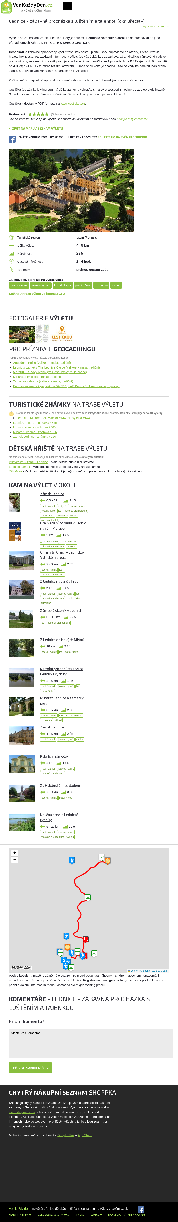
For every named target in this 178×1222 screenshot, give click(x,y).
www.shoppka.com (22, 1112)
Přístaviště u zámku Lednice (28, 462)
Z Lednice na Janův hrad (59, 581)
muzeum (71, 546)
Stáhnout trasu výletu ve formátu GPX (37, 293)
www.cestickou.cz (73, 103)
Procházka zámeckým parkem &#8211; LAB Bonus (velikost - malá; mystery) (66, 386)
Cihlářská (15, 471)
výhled (116, 285)
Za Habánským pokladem (60, 785)
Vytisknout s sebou (156, 26)
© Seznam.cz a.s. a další (154, 970)
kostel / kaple (62, 285)
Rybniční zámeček (54, 756)
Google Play (65, 1135)
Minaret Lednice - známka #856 (35, 432)
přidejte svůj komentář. (132, 119)
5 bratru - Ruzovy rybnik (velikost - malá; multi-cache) (50, 372)
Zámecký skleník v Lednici (60, 610)
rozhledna (101, 285)
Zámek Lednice (52, 494)
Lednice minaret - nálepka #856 (35, 422)
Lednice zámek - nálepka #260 (34, 427)
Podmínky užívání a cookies (126, 1215)
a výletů (62, 1215)
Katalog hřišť (47, 1215)
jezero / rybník (41, 285)
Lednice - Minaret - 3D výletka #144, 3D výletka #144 (53, 418)
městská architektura (75, 510)
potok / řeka (83, 285)
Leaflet (133, 970)
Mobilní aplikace (20, 1215)
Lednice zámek (19, 467)
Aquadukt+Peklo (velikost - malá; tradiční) (42, 362)
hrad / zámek (19, 285)
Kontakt (96, 1215)
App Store (85, 1135)
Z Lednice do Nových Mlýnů (62, 639)
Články (79, 1215)
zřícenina (46, 603)
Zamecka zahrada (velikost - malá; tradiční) (43, 381)
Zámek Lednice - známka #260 (34, 436)
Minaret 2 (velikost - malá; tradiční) (37, 377)
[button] (88, 898)
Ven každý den (19, 1208)
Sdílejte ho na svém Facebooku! (122, 137)
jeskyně (62, 506)
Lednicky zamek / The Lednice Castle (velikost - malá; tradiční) (56, 367)
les (59, 510)
